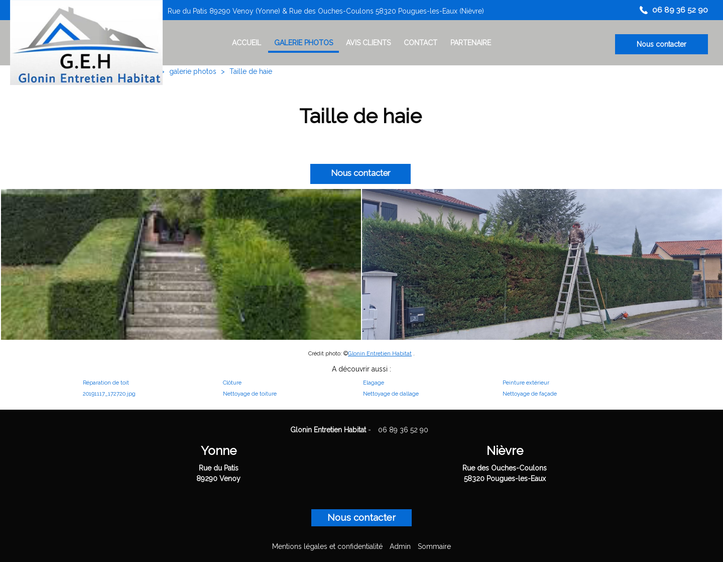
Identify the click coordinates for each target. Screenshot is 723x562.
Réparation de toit (106, 382)
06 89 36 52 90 (403, 430)
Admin (400, 546)
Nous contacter (661, 44)
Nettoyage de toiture (250, 393)
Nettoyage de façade (530, 393)
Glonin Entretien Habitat (380, 353)
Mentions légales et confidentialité (327, 546)
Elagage (373, 382)
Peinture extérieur (526, 382)
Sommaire (434, 546)
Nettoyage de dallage (391, 393)
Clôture (232, 382)
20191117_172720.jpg (109, 393)
